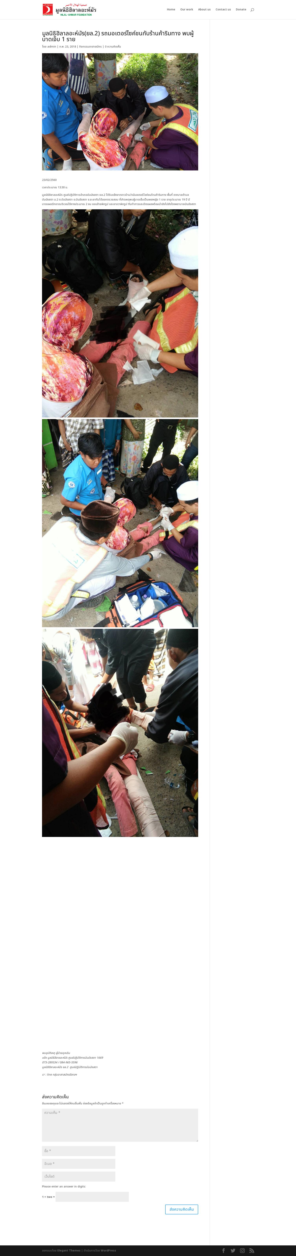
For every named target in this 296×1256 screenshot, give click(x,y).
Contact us (223, 10)
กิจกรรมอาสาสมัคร (90, 47)
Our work (186, 10)
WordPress (108, 1251)
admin (51, 47)
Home (171, 10)
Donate (241, 10)
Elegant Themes (69, 1251)
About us (204, 10)
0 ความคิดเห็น (113, 47)
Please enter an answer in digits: (64, 1187)
